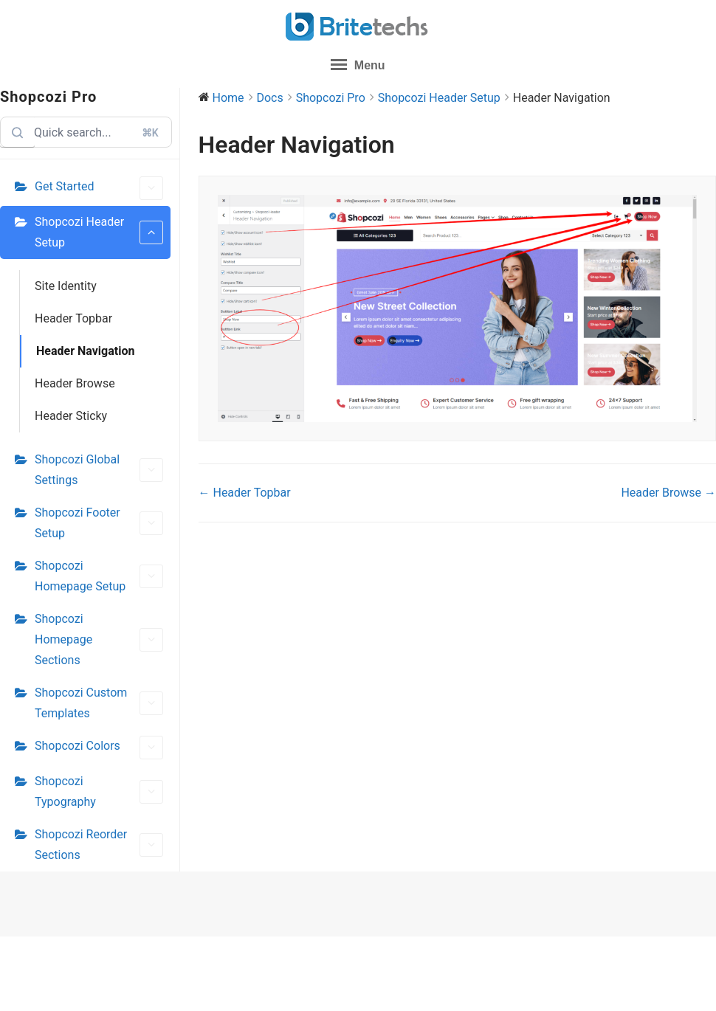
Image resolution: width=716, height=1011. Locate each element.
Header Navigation (85, 351)
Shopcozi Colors (99, 747)
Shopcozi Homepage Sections (99, 639)
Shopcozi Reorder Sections (99, 844)
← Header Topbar (245, 493)
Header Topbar (73, 318)
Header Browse (75, 383)
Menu (358, 64)
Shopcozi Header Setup (99, 232)
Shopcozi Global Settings (99, 469)
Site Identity (66, 286)
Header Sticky (71, 416)
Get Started (99, 188)
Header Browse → (668, 493)
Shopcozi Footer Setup (99, 522)
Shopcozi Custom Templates (99, 703)
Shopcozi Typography (99, 791)
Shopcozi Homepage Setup (99, 576)
